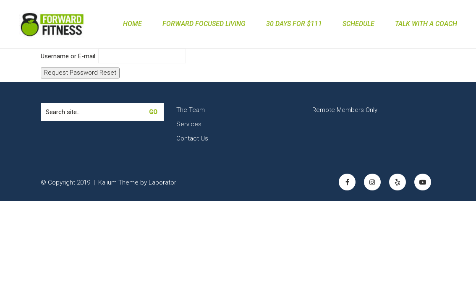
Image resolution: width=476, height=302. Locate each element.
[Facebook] (347, 182)
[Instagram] (372, 182)
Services (188, 124)
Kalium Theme (118, 182)
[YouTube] (422, 182)
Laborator (162, 182)
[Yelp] (397, 182)
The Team (190, 110)
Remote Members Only (344, 110)
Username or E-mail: (69, 56)
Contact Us (192, 138)
